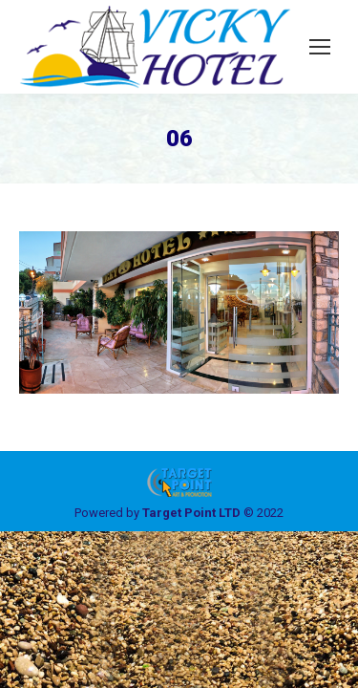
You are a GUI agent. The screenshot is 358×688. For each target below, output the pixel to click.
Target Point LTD (191, 512)
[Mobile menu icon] (320, 47)
